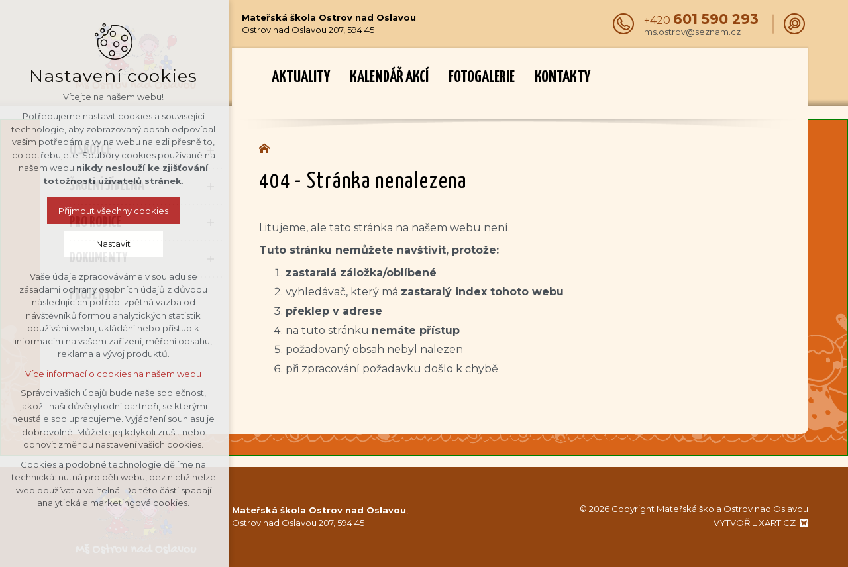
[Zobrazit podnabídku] (210, 150)
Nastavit (67, 243)
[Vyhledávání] (794, 23)
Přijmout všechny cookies (67, 210)
